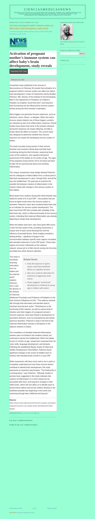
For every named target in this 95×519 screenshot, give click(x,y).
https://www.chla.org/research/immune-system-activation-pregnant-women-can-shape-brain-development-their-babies (32, 406)
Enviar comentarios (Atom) (26, 512)
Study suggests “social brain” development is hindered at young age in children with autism (41, 285)
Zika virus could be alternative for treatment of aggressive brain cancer (40, 276)
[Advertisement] (26, 491)
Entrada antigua (52, 508)
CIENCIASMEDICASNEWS (47, 9)
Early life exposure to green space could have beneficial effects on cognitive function (38, 267)
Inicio (34, 508)
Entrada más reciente (15, 508)
